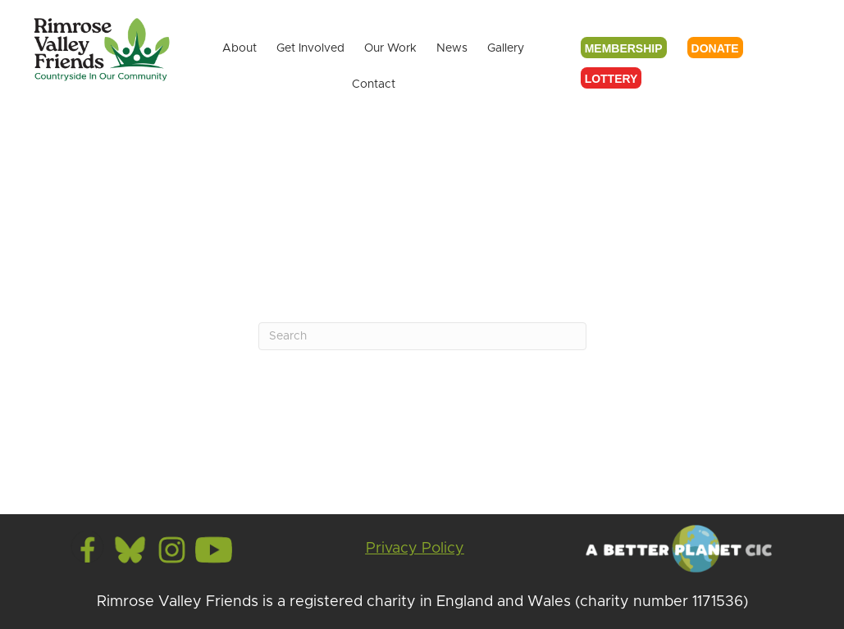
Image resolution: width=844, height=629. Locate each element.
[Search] (422, 336)
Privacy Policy (415, 548)
